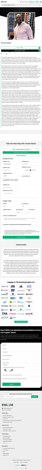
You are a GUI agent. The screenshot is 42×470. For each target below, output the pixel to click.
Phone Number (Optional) (7, 355)
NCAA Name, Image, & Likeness (9, 430)
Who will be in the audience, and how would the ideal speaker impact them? (15, 378)
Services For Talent (7, 429)
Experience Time (6, 167)
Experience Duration (7, 173)
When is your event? (6, 359)
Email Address (5, 352)
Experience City (6, 184)
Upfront (5, 203)
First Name (5, 345)
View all (4, 443)
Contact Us (5, 418)
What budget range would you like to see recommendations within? (14, 367)
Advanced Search (24, 2)
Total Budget (31, 209)
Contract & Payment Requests (9, 215)
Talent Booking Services (8, 427)
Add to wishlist (28, 48)
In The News (5, 450)
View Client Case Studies (21, 321)
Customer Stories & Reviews (9, 448)
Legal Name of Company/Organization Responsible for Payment (17, 224)
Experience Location (26, 167)
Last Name (5, 348)
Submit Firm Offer (21, 237)
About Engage (6, 453)
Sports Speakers (6, 438)
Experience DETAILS (7, 190)
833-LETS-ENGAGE (7, 410)
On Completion (25, 203)
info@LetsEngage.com (7, 408)
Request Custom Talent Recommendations (12, 420)
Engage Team (6, 455)
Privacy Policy (16, 462)
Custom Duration (26, 176)
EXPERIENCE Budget (7, 209)
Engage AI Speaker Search (8, 417)
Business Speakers (7, 436)
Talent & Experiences (7, 415)
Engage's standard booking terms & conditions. (14, 234)
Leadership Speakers (7, 441)
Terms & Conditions (24, 462)
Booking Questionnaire (7, 422)
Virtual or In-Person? (6, 362)
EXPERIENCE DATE (25, 161)
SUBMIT (11, 384)
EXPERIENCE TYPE (6, 161)
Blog (4, 451)
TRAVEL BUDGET (19, 209)
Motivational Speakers (7, 439)
